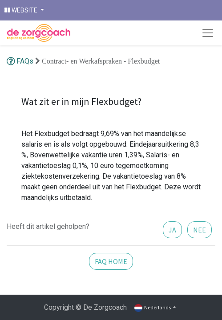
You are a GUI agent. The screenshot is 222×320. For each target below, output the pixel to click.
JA (172, 229)
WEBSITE (21, 10)
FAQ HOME (111, 261)
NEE (199, 229)
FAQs (21, 61)
